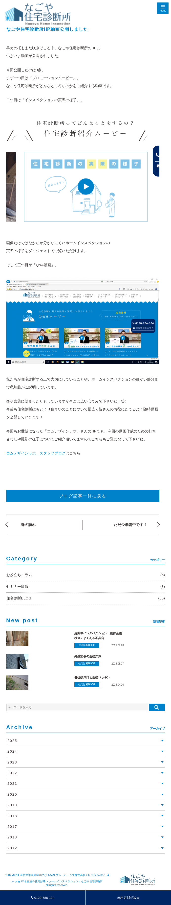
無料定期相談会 (128, 898)
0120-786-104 (42, 898)
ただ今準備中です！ (130, 525)
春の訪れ (28, 525)
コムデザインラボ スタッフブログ (35, 453)
